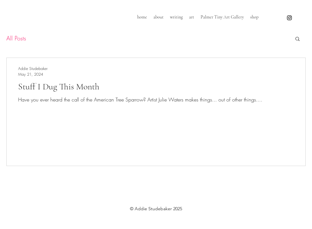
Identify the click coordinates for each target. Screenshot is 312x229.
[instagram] (289, 18)
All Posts (16, 38)
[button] (297, 39)
